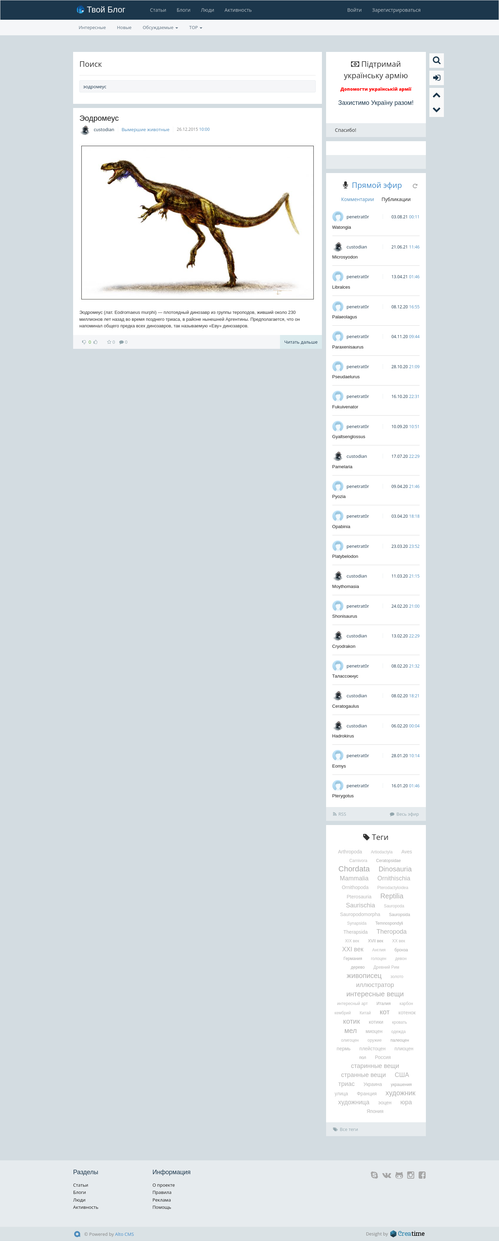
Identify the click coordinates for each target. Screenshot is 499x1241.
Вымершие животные (145, 129)
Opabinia (341, 526)
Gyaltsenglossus (348, 436)
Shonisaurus (344, 616)
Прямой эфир (377, 185)
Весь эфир (404, 814)
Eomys (339, 766)
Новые (124, 27)
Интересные (92, 27)
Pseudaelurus (346, 376)
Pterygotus (343, 795)
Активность (238, 10)
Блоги (184, 10)
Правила (162, 1192)
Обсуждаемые (160, 27)
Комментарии (357, 199)
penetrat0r (358, 217)
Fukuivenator (345, 406)
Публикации (396, 199)
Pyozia (339, 496)
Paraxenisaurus (348, 347)
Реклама (161, 1200)
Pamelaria (342, 466)
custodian (104, 129)
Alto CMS (124, 1234)
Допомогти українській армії (376, 89)
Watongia (341, 227)
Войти (354, 10)
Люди (207, 10)
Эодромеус (99, 118)
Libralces (341, 287)
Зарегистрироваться (396, 10)
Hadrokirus (343, 736)
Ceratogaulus (345, 706)
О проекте (163, 1185)
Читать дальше (300, 342)
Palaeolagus (344, 316)
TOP (195, 27)
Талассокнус (345, 676)
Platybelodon (345, 556)
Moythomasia (345, 586)
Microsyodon (345, 257)
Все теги (345, 1129)
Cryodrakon (344, 646)
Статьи (158, 10)
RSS (339, 814)
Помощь (161, 1207)
